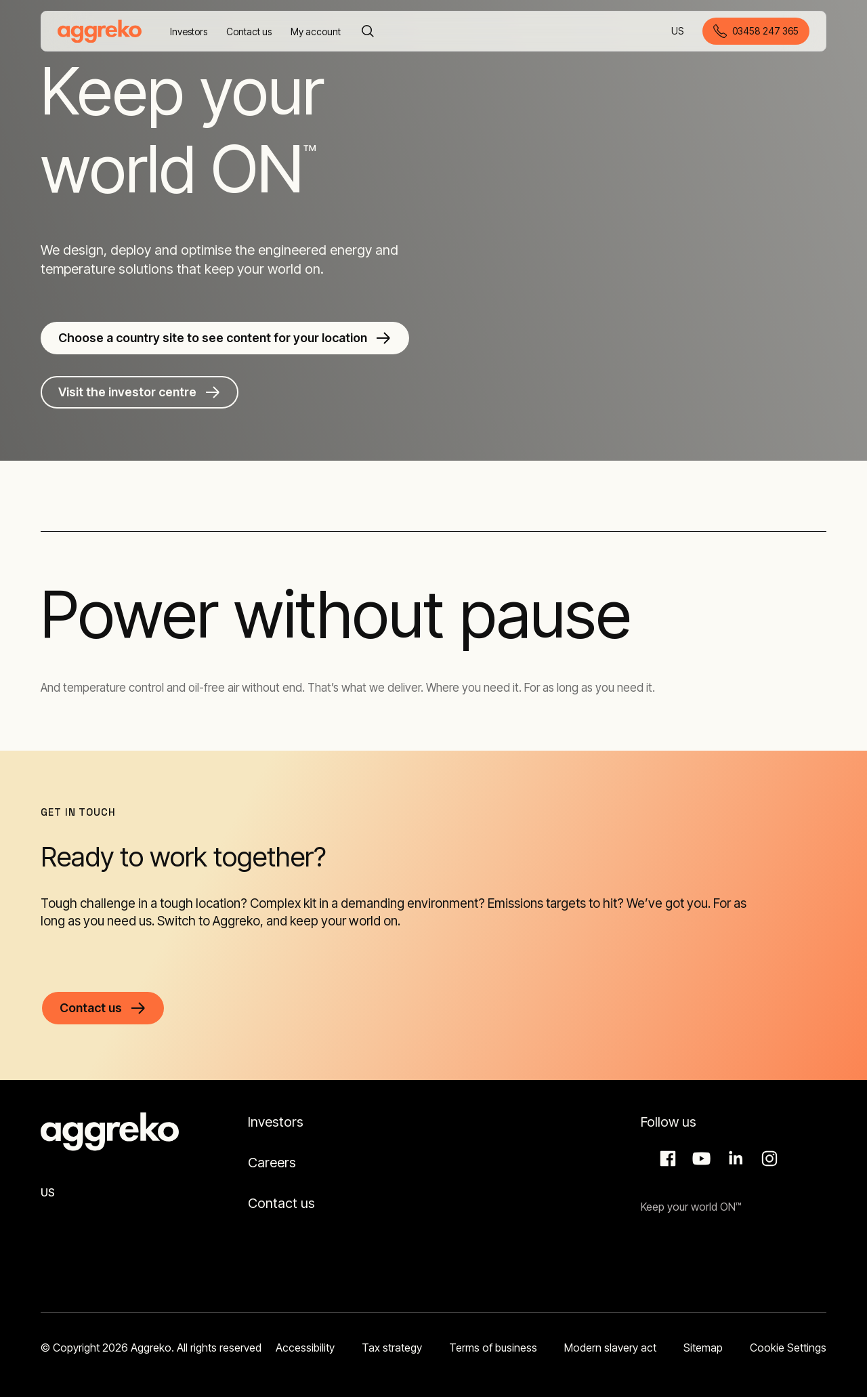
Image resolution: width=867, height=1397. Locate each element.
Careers (272, 1162)
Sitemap (703, 1347)
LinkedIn (733, 1158)
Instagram (767, 1158)
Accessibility (305, 1347)
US (678, 32)
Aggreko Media (700, 1158)
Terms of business (493, 1347)
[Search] (368, 31)
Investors (275, 1122)
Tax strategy (392, 1347)
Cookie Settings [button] (788, 1347)
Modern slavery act (610, 1347)
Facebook (666, 1158)
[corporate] (100, 31)
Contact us (281, 1203)
